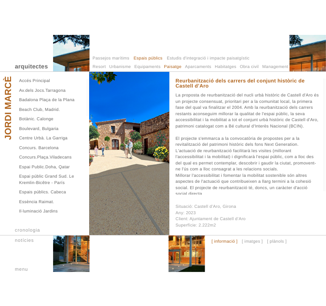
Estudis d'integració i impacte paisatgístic (208, 58)
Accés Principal (34, 81)
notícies (24, 240)
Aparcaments (198, 67)
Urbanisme (120, 67)
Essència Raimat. (36, 202)
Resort (99, 67)
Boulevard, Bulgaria (39, 129)
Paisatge (172, 67)
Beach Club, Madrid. (39, 110)
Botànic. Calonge (36, 119)
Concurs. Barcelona (39, 148)
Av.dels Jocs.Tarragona (42, 90)
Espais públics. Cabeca (42, 192)
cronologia (27, 230)
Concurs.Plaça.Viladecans (45, 157)
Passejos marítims (111, 58)
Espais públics (148, 58)
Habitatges (225, 67)
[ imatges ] (252, 242)
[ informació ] (224, 242)
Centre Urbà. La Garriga (43, 138)
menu (21, 269)
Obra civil (249, 67)
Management (275, 67)
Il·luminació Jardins (38, 211)
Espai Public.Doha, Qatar (44, 167)
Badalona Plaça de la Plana (47, 100)
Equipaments (148, 67)
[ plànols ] (277, 242)
